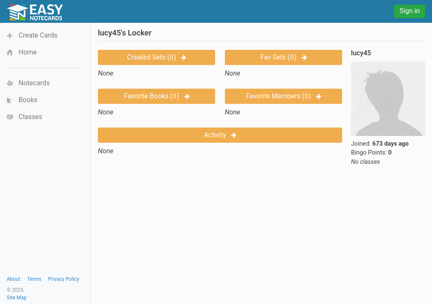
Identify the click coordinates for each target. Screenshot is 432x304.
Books (28, 100)
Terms (34, 279)
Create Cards (38, 35)
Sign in (410, 11)
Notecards (34, 83)
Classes (30, 117)
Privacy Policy (63, 279)
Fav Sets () (283, 57)
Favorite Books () (156, 96)
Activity (220, 135)
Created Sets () (156, 57)
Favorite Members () (283, 96)
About (13, 279)
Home (28, 52)
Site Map (17, 298)
